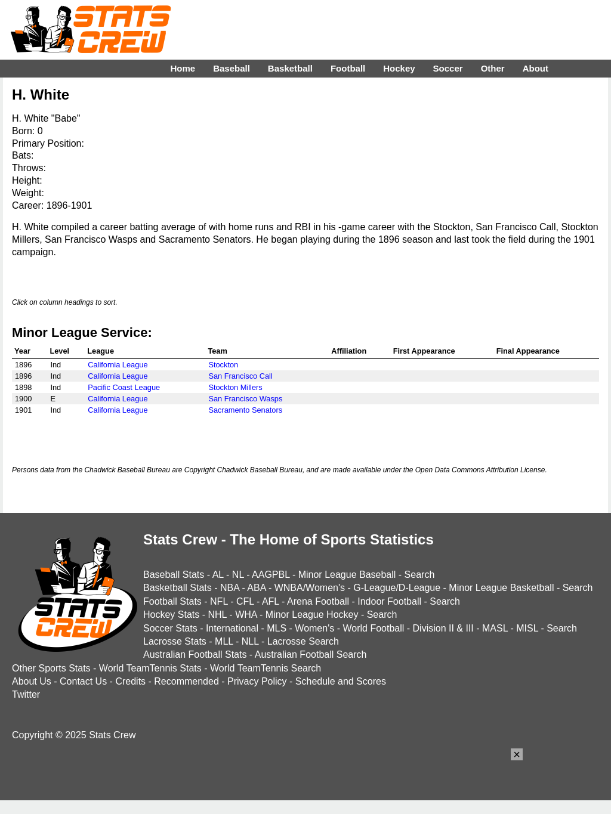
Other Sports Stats (51, 668)
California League (117, 364)
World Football (373, 628)
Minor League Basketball (501, 588)
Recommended (186, 681)
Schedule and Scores (340, 681)
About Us (31, 681)
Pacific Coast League (124, 387)
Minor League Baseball (347, 575)
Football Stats (172, 601)
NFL (219, 601)
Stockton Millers (235, 387)
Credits (130, 681)
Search (420, 575)
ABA (256, 588)
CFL (245, 601)
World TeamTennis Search (265, 668)
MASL (495, 628)
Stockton (223, 364)
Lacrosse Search (303, 641)
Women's (314, 628)
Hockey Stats (171, 614)
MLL (224, 641)
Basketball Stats (177, 588)
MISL (527, 628)
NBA (229, 588)
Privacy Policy (257, 681)
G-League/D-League (396, 588)
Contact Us (83, 681)
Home (182, 68)
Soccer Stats (170, 628)
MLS (276, 628)
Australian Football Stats (194, 654)
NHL (217, 614)
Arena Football (318, 601)
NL (238, 575)
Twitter (26, 694)
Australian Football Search (311, 654)
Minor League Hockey (312, 614)
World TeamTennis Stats (150, 668)
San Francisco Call (240, 376)
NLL (250, 641)
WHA (246, 614)
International (232, 628)
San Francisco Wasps (245, 398)
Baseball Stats (173, 575)
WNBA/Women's (309, 588)
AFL (270, 601)
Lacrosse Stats (174, 641)
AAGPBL (270, 575)
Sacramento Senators (245, 410)
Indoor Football (389, 601)
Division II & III (443, 628)
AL (218, 575)
